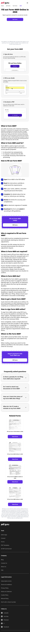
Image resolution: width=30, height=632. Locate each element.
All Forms (8, 5)
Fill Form (14, 225)
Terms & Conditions (6, 584)
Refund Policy (4, 598)
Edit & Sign (4, 535)
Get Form (15, 19)
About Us (3, 566)
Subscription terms (6, 581)
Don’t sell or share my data (8, 602)
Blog (2, 559)
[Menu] (27, 2)
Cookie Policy (4, 595)
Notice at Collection (6, 591)
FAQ (2, 570)
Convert (3, 538)
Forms (2, 541)
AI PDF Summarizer (6, 548)
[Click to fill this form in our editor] (15, 30)
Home (2, 5)
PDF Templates (5, 545)
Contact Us (4, 563)
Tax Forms (15, 5)
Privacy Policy (4, 588)
